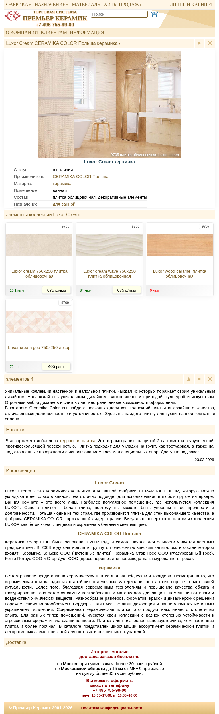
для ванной (64, 204)
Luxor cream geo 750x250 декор (39, 347)
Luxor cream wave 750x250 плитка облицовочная (109, 273)
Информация (87, 32)
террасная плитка (77, 440)
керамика (62, 183)
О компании (22, 32)
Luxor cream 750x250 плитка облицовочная (39, 273)
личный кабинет (191, 4)
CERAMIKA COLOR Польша (80, 176)
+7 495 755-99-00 (55, 24)
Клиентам (54, 32)
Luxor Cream (109, 482)
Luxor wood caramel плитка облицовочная (179, 273)
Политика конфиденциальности (111, 708)
